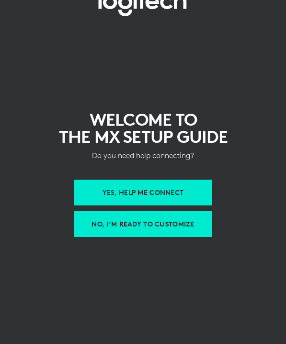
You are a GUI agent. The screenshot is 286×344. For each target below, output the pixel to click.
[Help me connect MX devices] (143, 192)
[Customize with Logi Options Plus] (143, 224)
